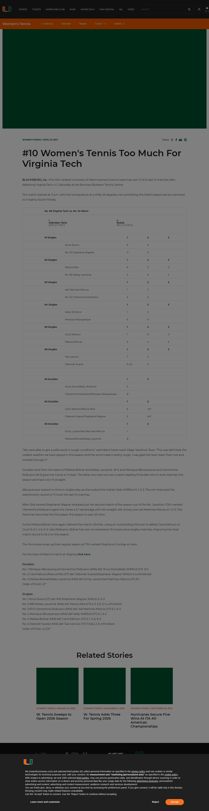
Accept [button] (175, 802)
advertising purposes (147, 781)
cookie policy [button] (171, 774)
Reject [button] (155, 802)
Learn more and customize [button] (45, 802)
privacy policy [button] (138, 771)
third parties (83, 778)
